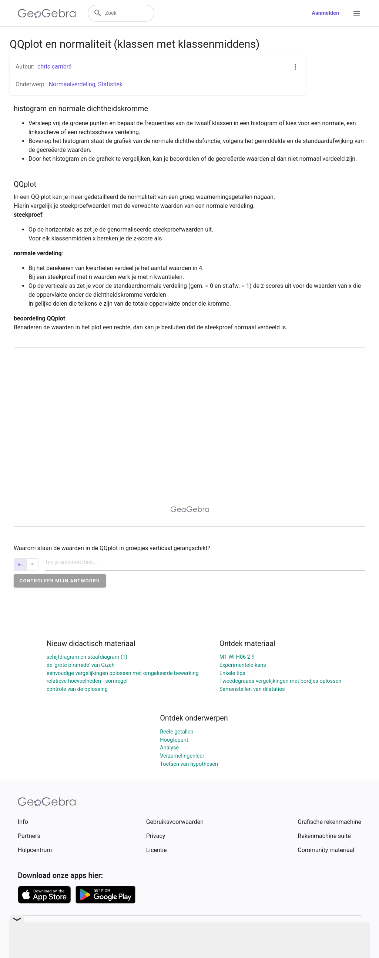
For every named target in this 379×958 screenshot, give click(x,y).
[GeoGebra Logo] (47, 13)
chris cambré (54, 66)
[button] (60, 580)
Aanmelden (325, 13)
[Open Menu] (356, 13)
